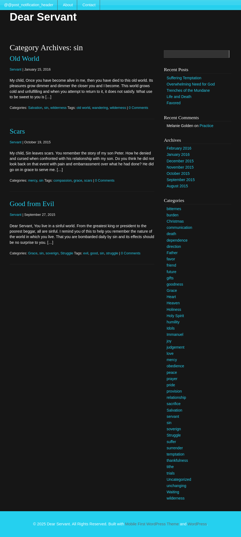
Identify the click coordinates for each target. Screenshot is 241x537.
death (171, 234)
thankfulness (177, 460)
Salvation (35, 108)
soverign (52, 253)
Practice (207, 126)
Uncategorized (179, 479)
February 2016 (179, 148)
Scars (17, 131)
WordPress (197, 524)
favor (171, 259)
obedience (175, 366)
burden (173, 215)
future (171, 272)
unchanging (176, 486)
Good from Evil (32, 204)
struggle (112, 253)
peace (172, 372)
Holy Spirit (175, 316)
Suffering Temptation (184, 78)
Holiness (174, 309)
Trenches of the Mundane (188, 90)
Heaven (173, 303)
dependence (177, 240)
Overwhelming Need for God (191, 84)
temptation (175, 454)
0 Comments (138, 108)
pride (171, 385)
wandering (100, 108)
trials (171, 473)
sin (46, 108)
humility (173, 322)
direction (174, 246)
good (94, 253)
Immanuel (175, 334)
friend (171, 265)
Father (172, 253)
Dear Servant (43, 17)
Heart (171, 297)
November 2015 (180, 167)
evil (85, 253)
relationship (176, 397)
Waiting (173, 492)
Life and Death (179, 96)
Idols (171, 328)
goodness (175, 284)
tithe (170, 467)
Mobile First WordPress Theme (152, 524)
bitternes (174, 209)
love (170, 353)
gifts (170, 278)
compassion (63, 180)
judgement (175, 347)
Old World (24, 58)
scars (88, 180)
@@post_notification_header (28, 5)
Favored (173, 103)
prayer (172, 379)
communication (179, 227)
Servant (15, 69)
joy (169, 341)
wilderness (58, 108)
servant (173, 416)
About (68, 5)
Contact (88, 5)
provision (174, 391)
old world (83, 108)
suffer (171, 442)
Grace (32, 253)
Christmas (175, 221)
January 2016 (178, 154)
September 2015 (181, 180)
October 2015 (178, 173)
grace (78, 180)
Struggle (66, 253)
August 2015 (177, 186)
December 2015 (180, 161)
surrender (175, 448)
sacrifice (173, 404)
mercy (32, 180)
